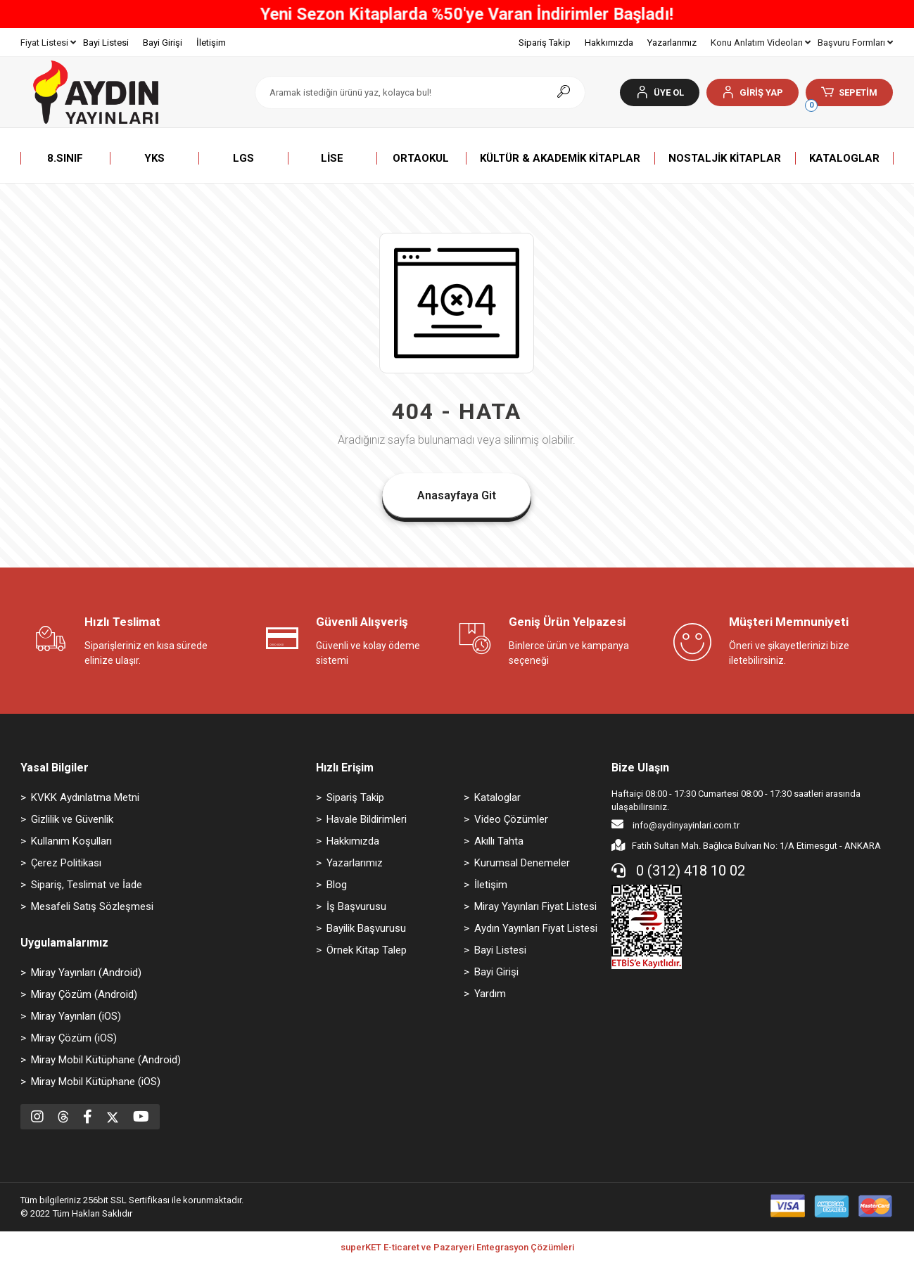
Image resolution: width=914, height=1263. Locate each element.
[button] (752, 92)
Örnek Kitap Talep (366, 950)
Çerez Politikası (66, 863)
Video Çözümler (511, 819)
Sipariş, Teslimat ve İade (86, 884)
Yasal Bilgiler (54, 767)
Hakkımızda (609, 42)
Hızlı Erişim (345, 767)
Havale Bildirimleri (366, 819)
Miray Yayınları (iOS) (76, 1016)
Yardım (490, 993)
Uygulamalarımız (64, 942)
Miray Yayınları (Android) (86, 972)
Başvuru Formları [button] (855, 42)
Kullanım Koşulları (71, 841)
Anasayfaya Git (456, 495)
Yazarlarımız (672, 42)
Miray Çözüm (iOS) (74, 1038)
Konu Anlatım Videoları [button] (761, 42)
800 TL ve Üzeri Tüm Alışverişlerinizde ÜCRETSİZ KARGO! (457, 14)
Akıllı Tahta (498, 841)
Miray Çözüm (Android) (84, 994)
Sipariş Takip (545, 42)
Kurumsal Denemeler (522, 863)
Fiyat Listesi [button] (48, 42)
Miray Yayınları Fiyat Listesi (535, 906)
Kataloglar (497, 797)
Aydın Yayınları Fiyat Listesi (535, 928)
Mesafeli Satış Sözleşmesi (92, 906)
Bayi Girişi (162, 42)
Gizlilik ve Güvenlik (72, 819)
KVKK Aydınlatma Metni (85, 797)
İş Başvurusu (356, 906)
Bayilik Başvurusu (366, 928)
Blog (336, 884)
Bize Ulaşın (640, 767)
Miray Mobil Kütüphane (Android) (106, 1059)
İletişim (211, 42)
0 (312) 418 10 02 (678, 870)
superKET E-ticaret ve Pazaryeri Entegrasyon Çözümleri (457, 1247)
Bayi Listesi (106, 42)
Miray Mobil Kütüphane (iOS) (95, 1081)
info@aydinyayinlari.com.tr (675, 824)
